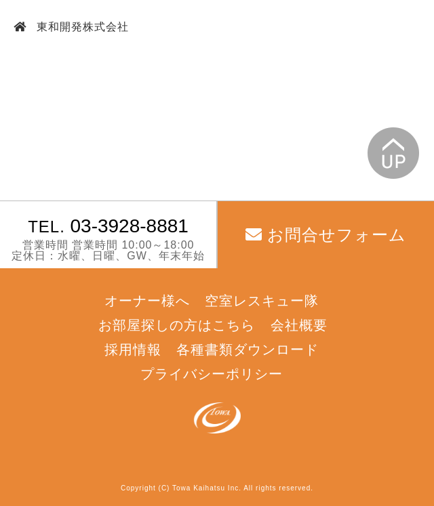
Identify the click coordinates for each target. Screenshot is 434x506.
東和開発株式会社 (81, 27)
